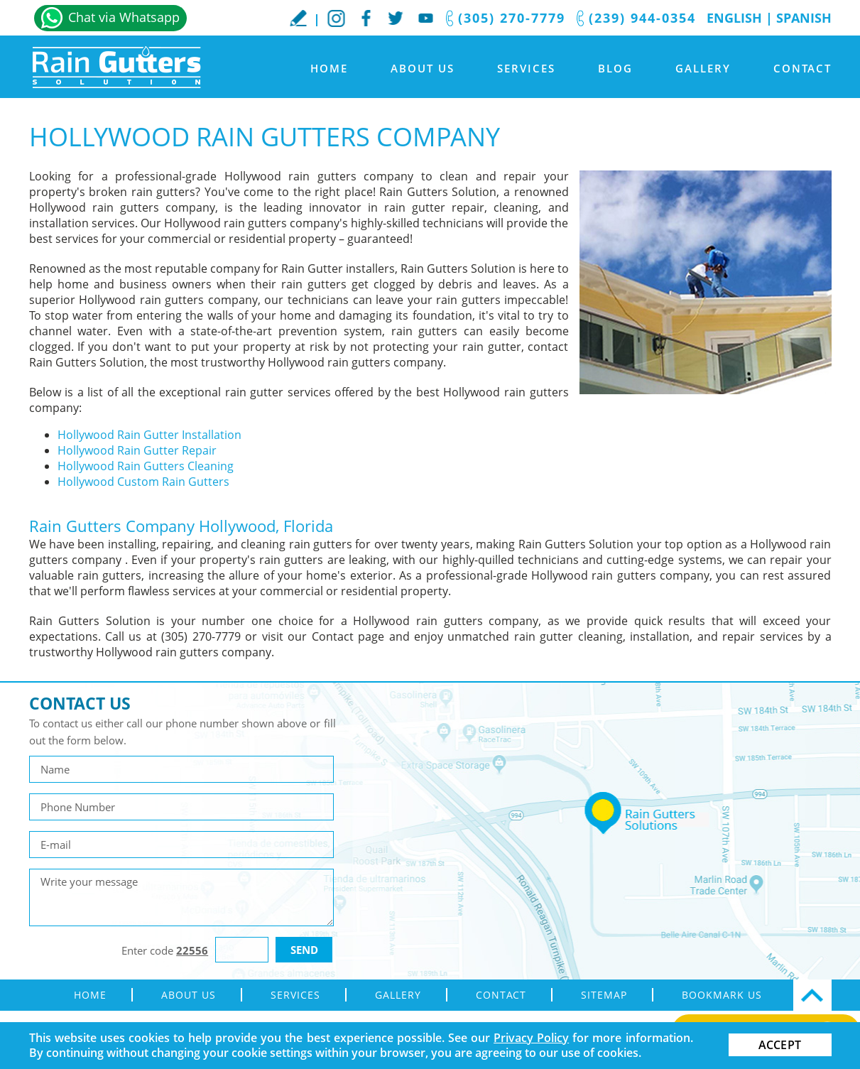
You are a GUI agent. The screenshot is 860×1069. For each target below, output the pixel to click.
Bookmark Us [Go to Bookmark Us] (722, 995)
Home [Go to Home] (329, 68)
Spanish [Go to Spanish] (804, 17)
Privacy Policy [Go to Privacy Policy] (531, 1038)
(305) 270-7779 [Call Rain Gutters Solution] (511, 17)
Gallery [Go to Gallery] (703, 68)
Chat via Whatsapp (124, 17)
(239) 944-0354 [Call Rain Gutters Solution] (642, 17)
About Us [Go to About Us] (423, 68)
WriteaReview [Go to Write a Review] (298, 18)
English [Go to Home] (734, 17)
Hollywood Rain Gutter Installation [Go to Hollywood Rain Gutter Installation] (149, 435)
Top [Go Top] (812, 995)
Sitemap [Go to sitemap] (604, 995)
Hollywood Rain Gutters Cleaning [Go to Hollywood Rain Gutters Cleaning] (146, 466)
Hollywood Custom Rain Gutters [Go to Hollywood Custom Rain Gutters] (143, 481)
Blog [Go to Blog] (615, 68)
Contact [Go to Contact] (802, 68)
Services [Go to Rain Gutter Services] (526, 68)
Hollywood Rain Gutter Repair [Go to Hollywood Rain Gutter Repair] (137, 450)
